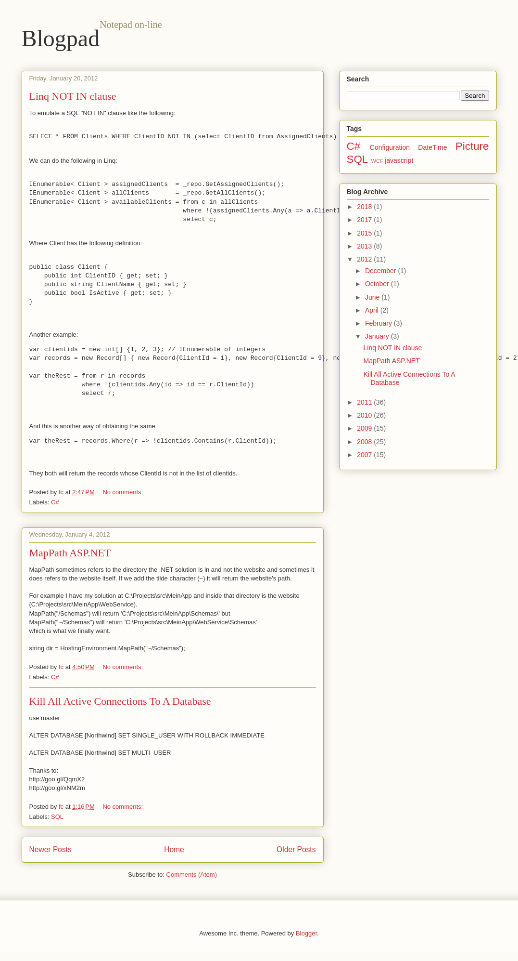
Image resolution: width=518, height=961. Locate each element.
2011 (365, 402)
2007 (365, 455)
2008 (365, 442)
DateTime (432, 147)
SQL (57, 816)
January (378, 336)
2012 (365, 259)
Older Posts (296, 849)
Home (174, 849)
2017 (365, 220)
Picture (472, 146)
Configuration (390, 147)
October (378, 284)
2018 (365, 207)
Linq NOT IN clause (72, 96)
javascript (399, 160)
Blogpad (61, 38)
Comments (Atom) (191, 874)
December (381, 271)
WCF (377, 161)
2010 (365, 415)
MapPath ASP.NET (70, 553)
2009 (365, 428)
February (379, 323)
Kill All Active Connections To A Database (120, 701)
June (373, 297)
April (372, 310)
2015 (365, 233)
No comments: (123, 492)
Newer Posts (50, 849)
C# (55, 502)
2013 (365, 246)
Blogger (306, 933)
